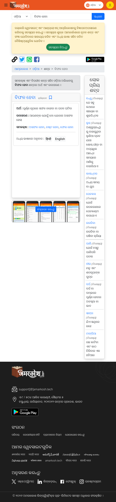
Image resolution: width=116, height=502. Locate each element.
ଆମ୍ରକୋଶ (21, 69)
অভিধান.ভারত (36, 460)
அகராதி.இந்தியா (71, 454)
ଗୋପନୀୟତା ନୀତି (31, 434)
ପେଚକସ (91, 194)
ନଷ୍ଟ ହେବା (52, 127)
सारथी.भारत (85, 460)
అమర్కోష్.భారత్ (51, 454)
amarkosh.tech (53, 460)
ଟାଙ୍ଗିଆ (91, 333)
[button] (17, 211)
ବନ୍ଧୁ (89, 98)
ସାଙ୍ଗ (89, 313)
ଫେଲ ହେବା (66, 127)
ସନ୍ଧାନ (98, 16)
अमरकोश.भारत (18, 454)
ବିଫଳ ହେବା (25, 97)
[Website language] (93, 5)
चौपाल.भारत (71, 460)
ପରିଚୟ (15, 434)
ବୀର (88, 264)
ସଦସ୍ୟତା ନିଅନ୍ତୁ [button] (58, 47)
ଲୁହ (88, 123)
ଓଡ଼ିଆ (36, 69)
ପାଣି (88, 243)
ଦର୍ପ (88, 284)
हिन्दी (48, 139)
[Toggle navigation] (6, 5)
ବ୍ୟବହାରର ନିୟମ (52, 434)
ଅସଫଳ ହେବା (36, 127)
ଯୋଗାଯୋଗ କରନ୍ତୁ (75, 434)
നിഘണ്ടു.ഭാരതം (91, 454)
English (60, 139)
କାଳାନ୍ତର (91, 173)
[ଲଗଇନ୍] (110, 5)
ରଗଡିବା (90, 223)
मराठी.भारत (34, 454)
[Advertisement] (46, 172)
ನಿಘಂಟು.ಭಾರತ (19, 460)
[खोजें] (62, 16)
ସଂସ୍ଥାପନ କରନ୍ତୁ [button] (46, 209)
